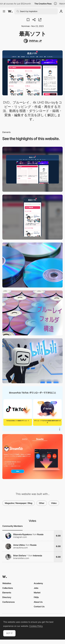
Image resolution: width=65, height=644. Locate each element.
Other (41, 503)
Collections (7, 588)
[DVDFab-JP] (32, 40)
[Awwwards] (10, 11)
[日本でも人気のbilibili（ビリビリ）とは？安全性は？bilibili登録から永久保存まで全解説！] (32, 360)
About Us (38, 602)
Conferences (8, 602)
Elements (6, 592)
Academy (38, 583)
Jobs (36, 588)
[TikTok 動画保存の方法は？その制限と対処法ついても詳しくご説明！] (32, 408)
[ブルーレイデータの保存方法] (32, 312)
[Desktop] (32, 169)
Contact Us (39, 606)
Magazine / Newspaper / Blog (18, 503)
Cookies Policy (36, 626)
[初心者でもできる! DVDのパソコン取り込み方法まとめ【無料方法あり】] (32, 265)
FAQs (36, 597)
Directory (6, 597)
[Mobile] (32, 217)
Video (54, 503)
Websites (6, 583)
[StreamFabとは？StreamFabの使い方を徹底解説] (32, 456)
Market (37, 592)
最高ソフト (32, 34)
